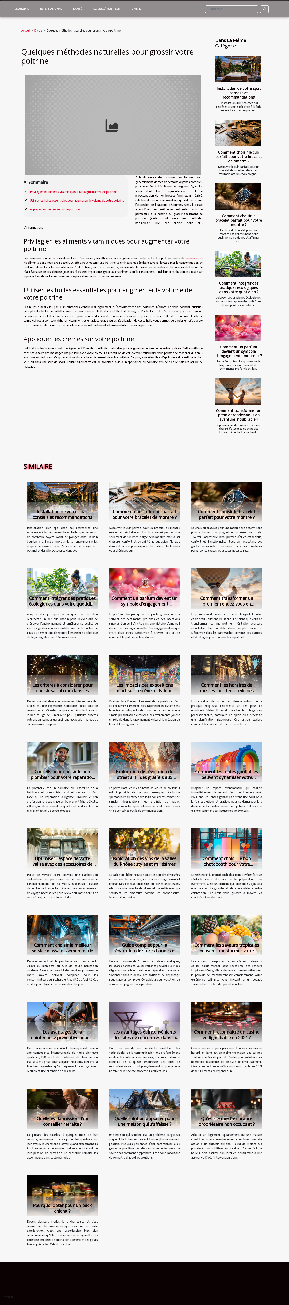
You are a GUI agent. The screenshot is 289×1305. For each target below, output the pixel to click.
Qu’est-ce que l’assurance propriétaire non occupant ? (226, 1121)
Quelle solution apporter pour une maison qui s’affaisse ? (144, 1121)
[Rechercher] (231, 9)
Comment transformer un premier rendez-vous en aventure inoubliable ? (238, 415)
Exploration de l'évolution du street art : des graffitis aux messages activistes (144, 777)
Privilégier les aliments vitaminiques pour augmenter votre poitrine (73, 192)
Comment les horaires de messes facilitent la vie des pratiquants (227, 690)
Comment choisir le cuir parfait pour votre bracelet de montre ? (238, 157)
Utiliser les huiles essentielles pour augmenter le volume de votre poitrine (77, 200)
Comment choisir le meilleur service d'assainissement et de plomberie (62, 950)
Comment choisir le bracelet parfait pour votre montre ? (238, 220)
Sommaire (38, 182)
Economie (21, 9)
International (51, 9)
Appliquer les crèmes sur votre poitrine (55, 209)
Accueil (25, 30)
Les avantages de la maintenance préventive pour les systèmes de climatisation (62, 1037)
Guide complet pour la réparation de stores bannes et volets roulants (144, 950)
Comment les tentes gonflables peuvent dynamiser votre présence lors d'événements (226, 777)
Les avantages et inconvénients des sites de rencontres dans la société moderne (144, 1037)
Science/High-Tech (106, 9)
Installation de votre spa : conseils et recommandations (239, 93)
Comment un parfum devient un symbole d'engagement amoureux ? (238, 351)
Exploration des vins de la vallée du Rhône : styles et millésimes (144, 861)
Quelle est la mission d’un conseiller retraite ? (62, 1121)
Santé (77, 9)
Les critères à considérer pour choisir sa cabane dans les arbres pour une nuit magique (62, 690)
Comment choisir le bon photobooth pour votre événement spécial (226, 864)
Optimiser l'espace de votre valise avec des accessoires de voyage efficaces (62, 864)
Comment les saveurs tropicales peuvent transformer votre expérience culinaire (226, 950)
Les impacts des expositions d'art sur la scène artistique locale (144, 690)
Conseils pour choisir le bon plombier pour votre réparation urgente (62, 777)
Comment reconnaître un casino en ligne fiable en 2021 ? (226, 1035)
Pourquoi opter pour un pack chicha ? (62, 1208)
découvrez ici (194, 258)
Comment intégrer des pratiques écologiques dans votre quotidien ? (238, 287)
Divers (136, 9)
